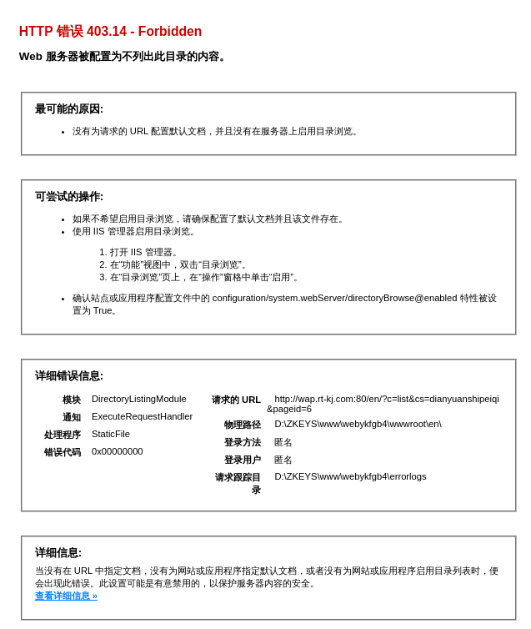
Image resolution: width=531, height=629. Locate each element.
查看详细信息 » (66, 596)
